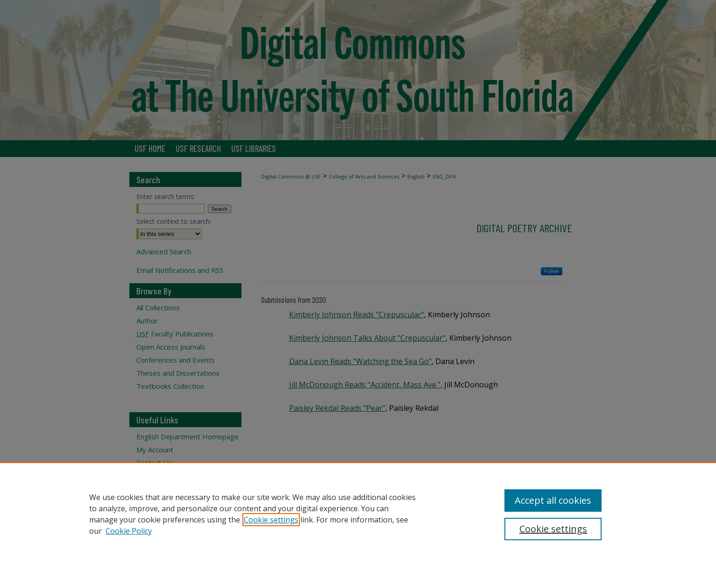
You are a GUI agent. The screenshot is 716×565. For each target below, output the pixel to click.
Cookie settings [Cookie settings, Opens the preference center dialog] (553, 528)
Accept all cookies (553, 500)
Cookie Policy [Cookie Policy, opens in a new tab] (129, 531)
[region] (358, 513)
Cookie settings (271, 520)
